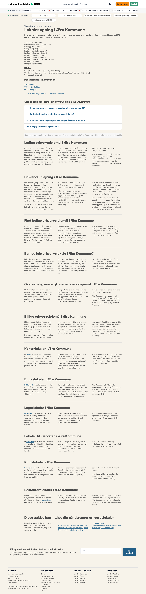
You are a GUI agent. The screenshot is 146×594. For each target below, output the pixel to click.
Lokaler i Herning (112, 582)
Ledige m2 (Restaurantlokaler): (36, 59)
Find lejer (83, 4)
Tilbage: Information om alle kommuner (37, 26)
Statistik (44, 589)
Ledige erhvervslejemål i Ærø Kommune (43, 135)
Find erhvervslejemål (70, 4)
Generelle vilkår (46, 580)
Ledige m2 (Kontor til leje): (34, 53)
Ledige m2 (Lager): (31, 61)
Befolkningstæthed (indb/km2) (36, 45)
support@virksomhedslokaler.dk (19, 580)
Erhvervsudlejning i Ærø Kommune (78, 135)
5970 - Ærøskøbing (32, 87)
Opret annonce (122, 4)
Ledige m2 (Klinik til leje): (34, 55)
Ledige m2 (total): (31, 49)
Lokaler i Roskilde (113, 580)
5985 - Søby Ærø (31, 90)
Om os (43, 574)
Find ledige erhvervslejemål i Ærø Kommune (114, 135)
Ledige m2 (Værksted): (33, 64)
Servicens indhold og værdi (50, 582)
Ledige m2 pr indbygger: (34, 51)
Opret (111, 4)
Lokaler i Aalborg (80, 580)
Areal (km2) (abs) (31, 42)
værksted (30, 442)
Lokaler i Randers (113, 574)
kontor (29, 354)
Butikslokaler (29, 385)
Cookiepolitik (45, 586)
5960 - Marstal (30, 84)
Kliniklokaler (29, 468)
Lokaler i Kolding (112, 576)
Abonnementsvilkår (47, 578)
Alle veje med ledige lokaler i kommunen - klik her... (44, 94)
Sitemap (44, 591)
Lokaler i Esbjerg (79, 582)
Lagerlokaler (29, 413)
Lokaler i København (81, 574)
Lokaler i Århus (79, 576)
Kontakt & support (47, 576)
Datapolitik (44, 584)
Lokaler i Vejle (111, 578)
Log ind (134, 4)
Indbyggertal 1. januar (32, 47)
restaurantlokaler (45, 500)
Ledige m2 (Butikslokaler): (34, 57)
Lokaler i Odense (79, 578)
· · (34, 11)
